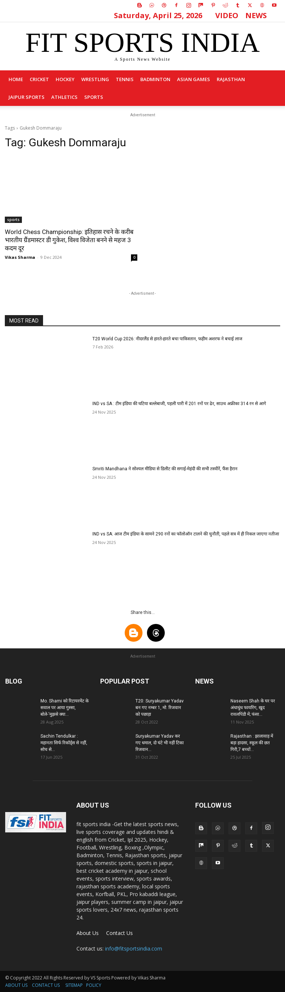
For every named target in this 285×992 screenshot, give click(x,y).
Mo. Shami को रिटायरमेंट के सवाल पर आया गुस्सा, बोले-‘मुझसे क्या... (64, 707)
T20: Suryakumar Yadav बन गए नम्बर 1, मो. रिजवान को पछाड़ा (159, 707)
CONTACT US (46, 985)
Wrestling (95, 79)
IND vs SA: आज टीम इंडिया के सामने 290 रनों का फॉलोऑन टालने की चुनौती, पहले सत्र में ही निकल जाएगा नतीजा (185, 534)
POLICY (93, 985)
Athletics (64, 97)
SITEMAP (74, 985)
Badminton (155, 79)
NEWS (256, 15)
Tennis (125, 79)
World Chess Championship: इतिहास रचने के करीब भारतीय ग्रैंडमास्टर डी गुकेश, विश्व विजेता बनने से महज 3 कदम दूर (69, 240)
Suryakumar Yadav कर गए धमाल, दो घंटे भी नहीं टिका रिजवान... (159, 743)
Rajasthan (231, 79)
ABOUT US (16, 985)
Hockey (65, 79)
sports (93, 97)
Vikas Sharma (20, 257)
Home (16, 79)
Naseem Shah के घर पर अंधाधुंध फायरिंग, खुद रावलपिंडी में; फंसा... (252, 707)
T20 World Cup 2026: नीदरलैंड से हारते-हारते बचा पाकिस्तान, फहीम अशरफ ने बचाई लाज (167, 338)
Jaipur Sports (27, 97)
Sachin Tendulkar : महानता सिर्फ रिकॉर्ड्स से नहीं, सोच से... (63, 743)
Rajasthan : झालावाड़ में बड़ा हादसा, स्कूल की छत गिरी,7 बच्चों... (251, 743)
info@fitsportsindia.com (133, 948)
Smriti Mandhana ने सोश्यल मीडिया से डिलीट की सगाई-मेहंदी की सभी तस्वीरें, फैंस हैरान (165, 468)
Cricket (39, 79)
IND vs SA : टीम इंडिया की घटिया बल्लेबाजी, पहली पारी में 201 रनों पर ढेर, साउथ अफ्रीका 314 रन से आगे (179, 403)
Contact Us (119, 932)
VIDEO (226, 15)
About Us (87, 932)
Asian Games (193, 79)
